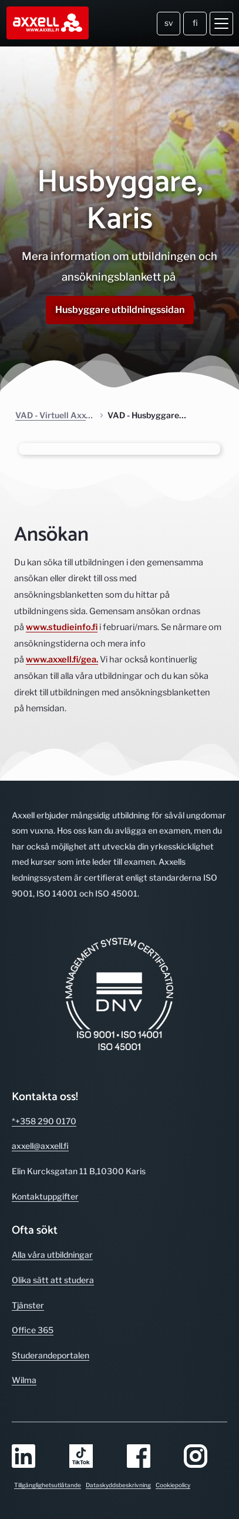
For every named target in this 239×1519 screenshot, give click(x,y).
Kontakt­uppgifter (45, 1196)
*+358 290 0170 (44, 1121)
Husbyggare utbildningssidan (119, 309)
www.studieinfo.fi (61, 627)
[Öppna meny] (221, 23)
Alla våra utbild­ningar (52, 1255)
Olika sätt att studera (53, 1280)
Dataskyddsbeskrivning (118, 1484)
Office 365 (32, 1330)
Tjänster (28, 1305)
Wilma (24, 1380)
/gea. (88, 659)
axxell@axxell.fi (40, 1146)
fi (195, 23)
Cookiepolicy (173, 1484)
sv (168, 23)
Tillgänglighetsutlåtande (47, 1484)
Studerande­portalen (50, 1355)
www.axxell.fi (52, 659)
